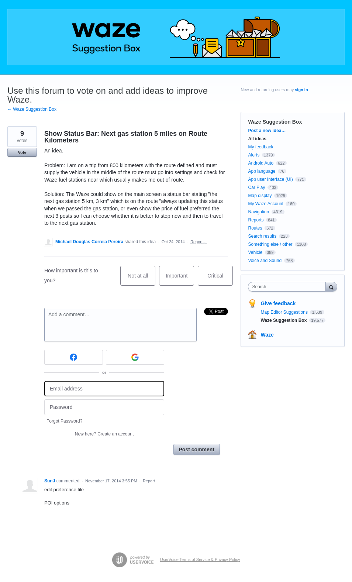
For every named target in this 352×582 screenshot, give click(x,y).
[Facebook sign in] (73, 357)
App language (261, 171)
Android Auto (260, 163)
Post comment (196, 449)
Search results (262, 236)
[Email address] (104, 389)
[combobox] (288, 286)
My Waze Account (265, 203)
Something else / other (270, 244)
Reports (255, 220)
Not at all (141, 279)
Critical (220, 279)
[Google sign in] (135, 357)
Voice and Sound (265, 260)
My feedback (260, 146)
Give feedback (278, 303)
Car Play (256, 187)
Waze (266, 335)
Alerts (253, 155)
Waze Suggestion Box (275, 122)
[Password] (104, 407)
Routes (255, 228)
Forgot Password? (64, 421)
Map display (260, 195)
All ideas (257, 138)
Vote (22, 152)
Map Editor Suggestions (284, 312)
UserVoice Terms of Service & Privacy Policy (200, 559)
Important (180, 279)
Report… (198, 242)
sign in (301, 89)
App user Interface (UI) (270, 179)
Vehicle (255, 252)
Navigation (258, 211)
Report (149, 481)
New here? (104, 434)
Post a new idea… (267, 130)
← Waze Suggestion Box (31, 109)
